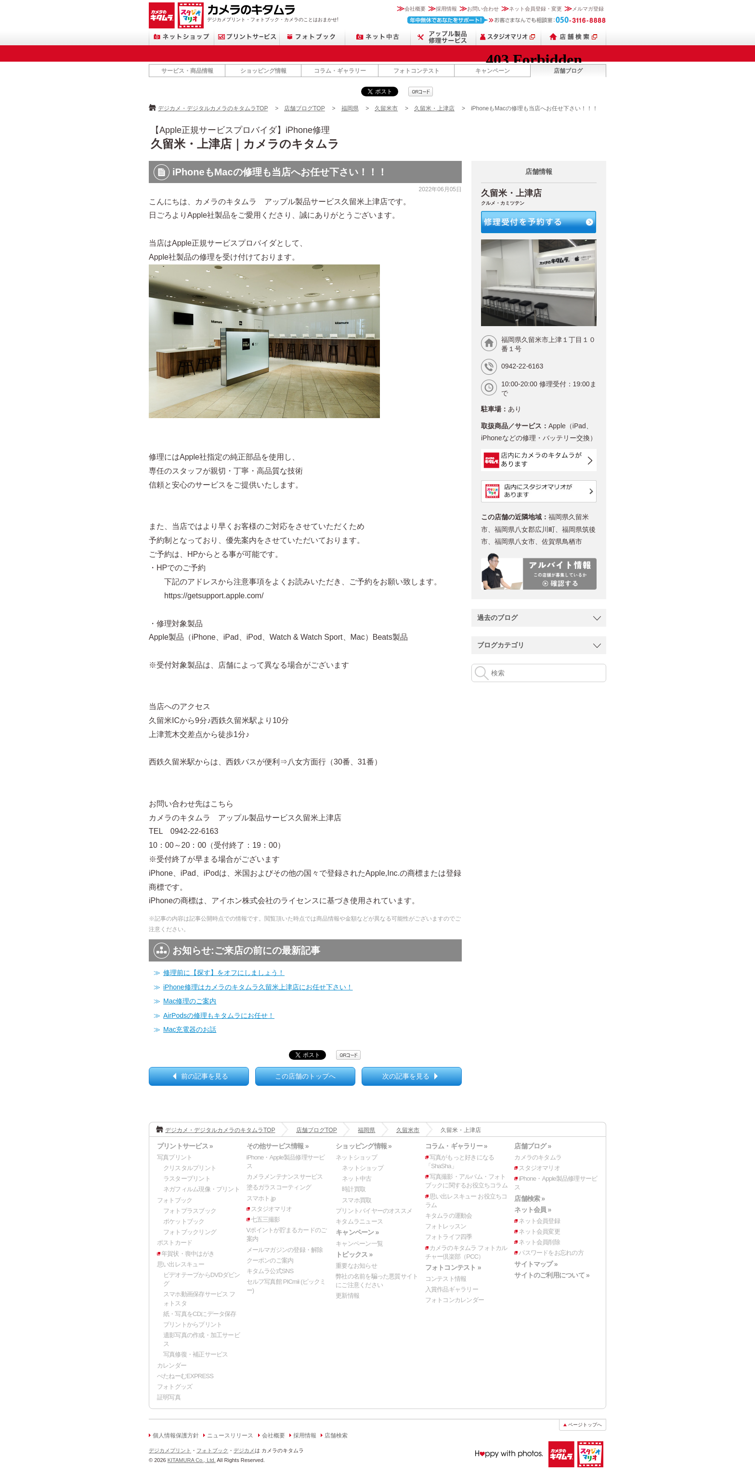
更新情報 (347, 1295)
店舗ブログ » (532, 1146)
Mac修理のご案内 (189, 1001)
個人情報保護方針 (176, 1435)
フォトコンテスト (416, 70)
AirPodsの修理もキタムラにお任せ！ (218, 1015)
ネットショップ (181, 36)
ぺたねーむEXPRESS (185, 1376)
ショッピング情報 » (363, 1146)
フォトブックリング (189, 1232)
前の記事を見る (204, 1076)
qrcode (420, 91)
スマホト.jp (261, 1198)
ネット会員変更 (539, 1231)
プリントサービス (247, 36)
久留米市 (386, 108)
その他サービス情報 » (278, 1146)
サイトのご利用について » (551, 1275)
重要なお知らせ (356, 1265)
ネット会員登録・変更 (535, 9)
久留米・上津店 (434, 108)
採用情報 (446, 9)
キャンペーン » (357, 1232)
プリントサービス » (185, 1146)
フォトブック (312, 36)
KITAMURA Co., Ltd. (192, 1460)
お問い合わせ (483, 9)
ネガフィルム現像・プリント (201, 1189)
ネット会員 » (532, 1209)
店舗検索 (573, 36)
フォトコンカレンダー (454, 1300)
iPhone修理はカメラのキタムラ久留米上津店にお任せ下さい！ (258, 987)
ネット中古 (378, 36)
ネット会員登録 (539, 1221)
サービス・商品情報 (187, 70)
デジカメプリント (170, 1450)
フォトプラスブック (189, 1210)
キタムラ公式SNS (270, 1271)
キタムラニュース (359, 1221)
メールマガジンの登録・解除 (285, 1249)
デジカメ (244, 1450)
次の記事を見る (406, 1076)
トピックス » (354, 1254)
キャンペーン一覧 (359, 1243)
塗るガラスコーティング (279, 1187)
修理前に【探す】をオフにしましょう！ (224, 972)
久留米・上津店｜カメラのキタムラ (245, 143)
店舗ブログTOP (304, 108)
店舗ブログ (568, 70)
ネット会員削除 (539, 1242)
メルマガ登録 (588, 9)
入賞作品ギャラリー (451, 1289)
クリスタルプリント (189, 1168)
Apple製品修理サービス (443, 36)
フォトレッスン (446, 1226)
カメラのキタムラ (162, 15)
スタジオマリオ (191, 15)
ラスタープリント (186, 1178)
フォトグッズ (174, 1386)
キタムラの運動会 (448, 1215)
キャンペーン (492, 70)
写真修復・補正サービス (195, 1354)
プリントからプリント (192, 1324)
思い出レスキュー (180, 1264)
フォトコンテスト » (453, 1267)
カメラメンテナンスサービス (285, 1176)
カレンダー (171, 1365)
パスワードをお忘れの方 (551, 1252)
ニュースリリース (230, 1435)
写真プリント (174, 1157)
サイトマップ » (535, 1264)
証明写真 (169, 1397)
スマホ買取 (356, 1200)
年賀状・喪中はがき (187, 1253)
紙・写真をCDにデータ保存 (199, 1313)
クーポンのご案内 (270, 1260)
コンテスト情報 (446, 1278)
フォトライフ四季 (448, 1236)
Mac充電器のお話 (189, 1029)
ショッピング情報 (263, 70)
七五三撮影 (265, 1219)
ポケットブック (184, 1221)
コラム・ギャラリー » (456, 1146)
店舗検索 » (529, 1198)
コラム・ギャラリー (340, 70)
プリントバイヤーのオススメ (374, 1210)
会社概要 (415, 9)
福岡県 (350, 108)
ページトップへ (585, 1424)
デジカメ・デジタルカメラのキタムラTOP (213, 108)
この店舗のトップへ (305, 1076)
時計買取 (353, 1189)
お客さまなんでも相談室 (506, 20)
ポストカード (174, 1242)
